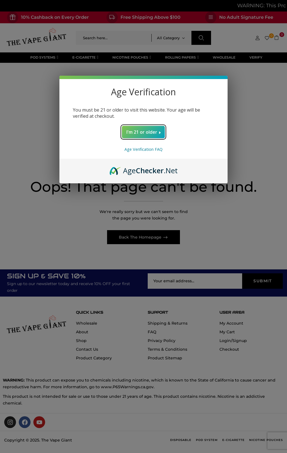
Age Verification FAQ (143, 149)
